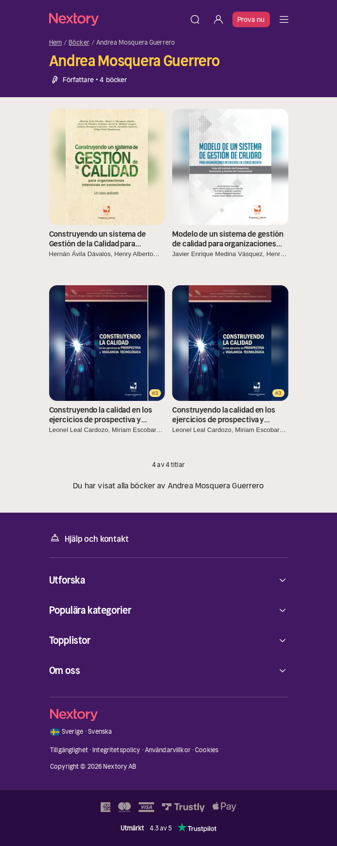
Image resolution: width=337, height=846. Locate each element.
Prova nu (251, 19)
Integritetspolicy (116, 750)
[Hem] (116, 19)
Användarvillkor (168, 750)
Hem (55, 43)
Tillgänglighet (69, 750)
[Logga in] (218, 19)
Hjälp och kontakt (89, 538)
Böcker (79, 43)
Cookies (206, 750)
